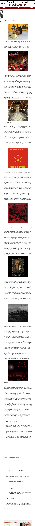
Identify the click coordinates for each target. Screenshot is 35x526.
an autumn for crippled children (10, 454)
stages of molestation (17, 457)
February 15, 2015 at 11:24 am (10, 497)
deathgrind (28, 454)
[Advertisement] (18, 14)
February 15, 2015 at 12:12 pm (10, 502)
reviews (17, 7)
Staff (5, 22)
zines (24, 7)
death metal (22, 454)
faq (10, 7)
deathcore (25, 454)
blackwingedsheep (17, 454)
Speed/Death (12, 457)
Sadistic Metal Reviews (7, 48)
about (3, 7)
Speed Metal (8, 457)
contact (31, 7)
